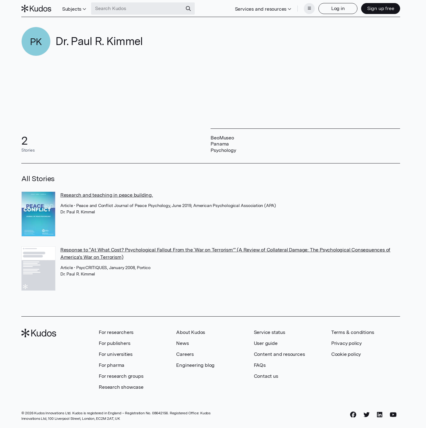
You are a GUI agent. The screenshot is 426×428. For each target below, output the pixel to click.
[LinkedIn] (379, 415)
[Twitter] (367, 415)
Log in (338, 8)
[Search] (188, 8)
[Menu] (309, 8)
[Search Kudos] (136, 8)
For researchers (116, 332)
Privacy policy (346, 343)
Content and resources (279, 354)
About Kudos (190, 332)
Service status (269, 332)
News (182, 343)
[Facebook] (353, 415)
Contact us (266, 376)
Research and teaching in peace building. (106, 195)
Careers (185, 354)
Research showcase (121, 387)
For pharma (111, 365)
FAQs (260, 365)
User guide (266, 343)
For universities (116, 354)
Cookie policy (346, 354)
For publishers (114, 343)
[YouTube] (393, 415)
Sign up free (380, 8)
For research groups (121, 376)
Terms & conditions (352, 332)
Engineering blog (195, 365)
